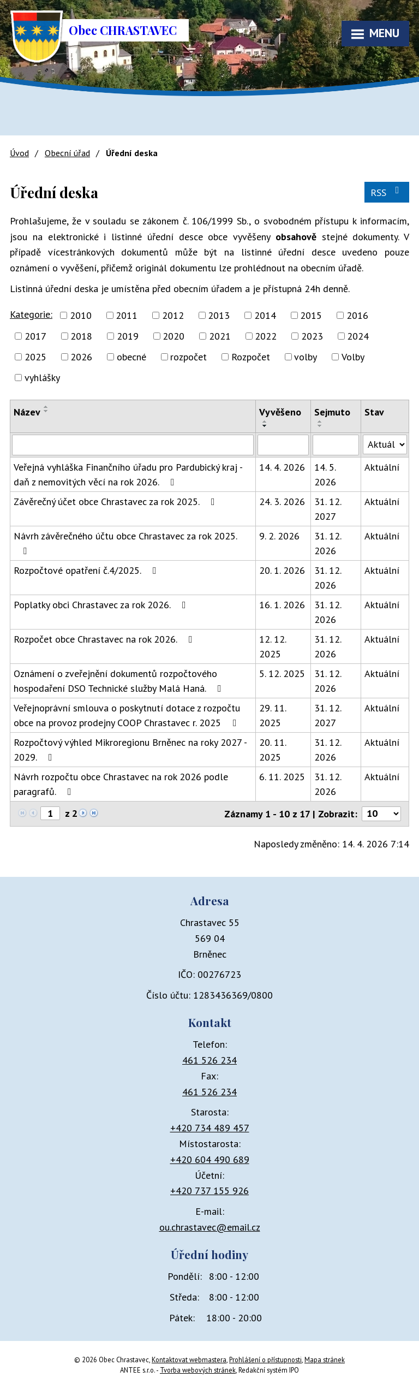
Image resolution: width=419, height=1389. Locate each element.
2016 (357, 315)
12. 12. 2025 (272, 646)
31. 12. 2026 (327, 543)
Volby (353, 357)
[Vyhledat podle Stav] (385, 444)
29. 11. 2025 (272, 715)
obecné (131, 357)
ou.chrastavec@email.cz (209, 1227)
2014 (265, 315)
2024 (358, 336)
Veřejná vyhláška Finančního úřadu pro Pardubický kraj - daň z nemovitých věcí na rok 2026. (128, 474)
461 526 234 (209, 1060)
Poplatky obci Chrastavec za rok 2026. (102, 604)
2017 (35, 336)
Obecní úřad (67, 152)
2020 (173, 336)
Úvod (19, 152)
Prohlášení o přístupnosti (265, 1359)
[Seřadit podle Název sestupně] (46, 411)
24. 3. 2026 (282, 501)
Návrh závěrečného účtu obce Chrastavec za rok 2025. (125, 543)
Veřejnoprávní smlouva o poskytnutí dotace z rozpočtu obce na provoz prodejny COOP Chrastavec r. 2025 (127, 715)
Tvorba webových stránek (198, 1370)
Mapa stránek (324, 1359)
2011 (126, 315)
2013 (219, 315)
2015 (311, 315)
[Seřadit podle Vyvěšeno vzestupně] (265, 421)
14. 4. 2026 (282, 467)
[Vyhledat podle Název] (133, 445)
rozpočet (188, 357)
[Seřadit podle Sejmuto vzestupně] (320, 421)
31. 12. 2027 (327, 509)
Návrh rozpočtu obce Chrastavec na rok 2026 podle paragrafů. (121, 784)
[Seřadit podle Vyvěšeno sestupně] (265, 426)
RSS (387, 192)
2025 (35, 357)
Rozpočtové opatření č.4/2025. (87, 570)
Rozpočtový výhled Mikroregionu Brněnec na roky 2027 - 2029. (130, 749)
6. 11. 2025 (282, 776)
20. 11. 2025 (272, 749)
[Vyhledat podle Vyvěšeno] (283, 445)
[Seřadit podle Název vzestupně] (46, 407)
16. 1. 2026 (282, 604)
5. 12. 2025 (282, 673)
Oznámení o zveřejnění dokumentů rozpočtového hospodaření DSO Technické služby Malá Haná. (120, 680)
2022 (266, 336)
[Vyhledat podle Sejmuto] (336, 445)
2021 (220, 336)
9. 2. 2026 (279, 536)
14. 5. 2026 (325, 474)
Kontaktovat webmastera (189, 1359)
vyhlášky (42, 377)
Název (27, 412)
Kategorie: (31, 314)
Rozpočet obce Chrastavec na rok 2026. (105, 639)
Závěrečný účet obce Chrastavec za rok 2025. (116, 501)
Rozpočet (250, 357)
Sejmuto (332, 412)
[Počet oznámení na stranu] (381, 813)
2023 (312, 336)
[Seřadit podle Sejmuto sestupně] (320, 426)
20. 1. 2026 (282, 570)
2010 (81, 315)
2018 (81, 336)
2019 (128, 336)
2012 (173, 315)
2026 (81, 357)
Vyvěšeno (280, 412)
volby (305, 357)
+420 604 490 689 (209, 1159)
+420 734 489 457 (209, 1127)
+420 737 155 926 (209, 1190)
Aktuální (381, 467)
